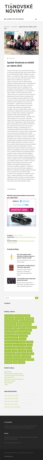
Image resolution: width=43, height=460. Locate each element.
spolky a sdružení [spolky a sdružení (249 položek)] (10, 354)
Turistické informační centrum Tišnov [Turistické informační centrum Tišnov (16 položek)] (15, 359)
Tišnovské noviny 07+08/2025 (12, 407)
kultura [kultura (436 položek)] (16, 327)
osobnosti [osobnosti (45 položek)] (22, 339)
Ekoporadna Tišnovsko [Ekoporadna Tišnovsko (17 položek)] (11, 321)
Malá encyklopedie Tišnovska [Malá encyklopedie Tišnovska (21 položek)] (28, 327)
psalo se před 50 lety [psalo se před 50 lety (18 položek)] (19, 345)
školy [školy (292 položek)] (14, 362)
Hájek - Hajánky (8, 382)
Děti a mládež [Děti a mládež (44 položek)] (29, 318)
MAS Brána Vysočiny (9, 381)
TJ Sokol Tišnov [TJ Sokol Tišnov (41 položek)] (26, 356)
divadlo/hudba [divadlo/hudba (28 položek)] (9, 318)
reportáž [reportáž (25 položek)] (28, 348)
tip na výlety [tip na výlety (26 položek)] (8, 356)
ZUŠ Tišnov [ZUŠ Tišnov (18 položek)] (8, 362)
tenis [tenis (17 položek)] (31, 354)
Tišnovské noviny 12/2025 (11, 395)
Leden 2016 (11, 58)
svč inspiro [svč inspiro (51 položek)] (25, 354)
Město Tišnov (7, 371)
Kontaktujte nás (8, 456)
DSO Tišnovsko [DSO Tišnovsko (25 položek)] (19, 318)
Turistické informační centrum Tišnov (14, 375)
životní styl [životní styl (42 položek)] (21, 362)
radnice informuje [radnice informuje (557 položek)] (10, 348)
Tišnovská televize (9, 377)
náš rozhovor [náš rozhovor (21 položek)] (23, 336)
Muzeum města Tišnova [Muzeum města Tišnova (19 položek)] (24, 330)
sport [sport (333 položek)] (18, 354)
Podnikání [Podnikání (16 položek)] (29, 342)
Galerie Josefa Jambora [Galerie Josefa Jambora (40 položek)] (26, 321)
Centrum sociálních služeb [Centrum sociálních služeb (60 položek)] (22, 316)
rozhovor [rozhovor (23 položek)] (7, 351)
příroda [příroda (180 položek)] (30, 345)
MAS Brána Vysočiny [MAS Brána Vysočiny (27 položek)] (10, 330)
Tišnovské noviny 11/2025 (11, 398)
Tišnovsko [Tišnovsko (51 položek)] (17, 356)
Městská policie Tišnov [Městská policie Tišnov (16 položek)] (11, 336)
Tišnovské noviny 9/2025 (11, 404)
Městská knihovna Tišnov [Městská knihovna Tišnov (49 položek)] (22, 333)
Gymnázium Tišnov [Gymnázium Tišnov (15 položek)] (10, 324)
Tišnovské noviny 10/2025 (11, 401)
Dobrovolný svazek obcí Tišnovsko (13, 379)
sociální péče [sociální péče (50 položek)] (22, 351)
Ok (36, 298)
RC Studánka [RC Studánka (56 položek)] (20, 348)
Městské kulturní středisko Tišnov (13, 373)
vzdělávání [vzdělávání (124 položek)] (30, 359)
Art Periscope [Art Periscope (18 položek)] (9, 316)
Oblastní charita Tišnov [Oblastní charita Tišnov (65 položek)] (11, 339)
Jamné (6, 384)
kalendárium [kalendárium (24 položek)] (27, 324)
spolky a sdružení (18, 235)
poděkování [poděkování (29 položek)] (8, 345)
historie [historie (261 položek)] (20, 324)
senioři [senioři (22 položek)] (14, 351)
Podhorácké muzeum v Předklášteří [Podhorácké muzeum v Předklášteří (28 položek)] (15, 342)
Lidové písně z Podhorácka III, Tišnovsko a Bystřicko (26, 266)
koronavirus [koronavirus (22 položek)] (8, 327)
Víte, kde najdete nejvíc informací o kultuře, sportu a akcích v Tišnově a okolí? (25, 256)
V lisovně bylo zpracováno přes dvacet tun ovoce (26, 279)
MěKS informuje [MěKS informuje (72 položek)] (9, 333)
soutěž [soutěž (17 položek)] (30, 351)
